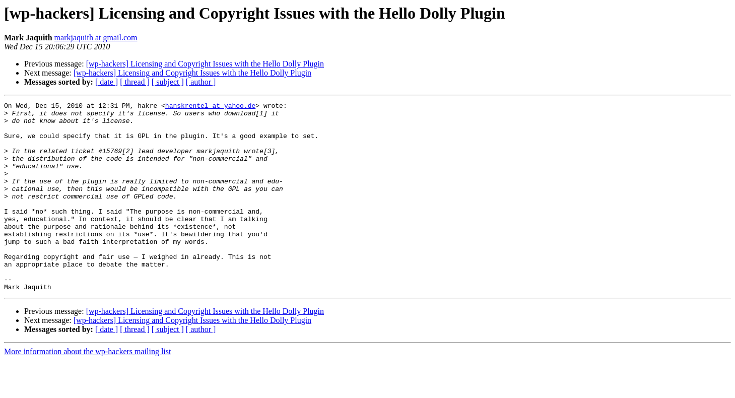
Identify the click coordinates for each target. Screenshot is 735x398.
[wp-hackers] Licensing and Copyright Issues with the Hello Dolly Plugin (205, 63)
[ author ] (201, 82)
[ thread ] (135, 82)
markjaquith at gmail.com (96, 37)
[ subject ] (168, 82)
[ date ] (106, 82)
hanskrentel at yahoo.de (210, 106)
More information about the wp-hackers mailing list (87, 389)
